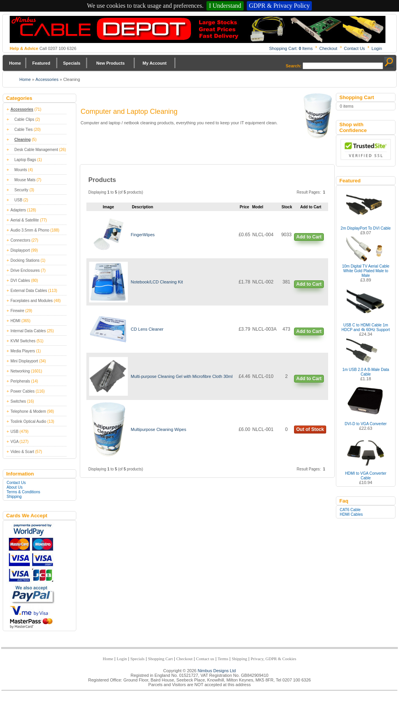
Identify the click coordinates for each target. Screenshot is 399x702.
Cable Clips (24, 119)
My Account (155, 63)
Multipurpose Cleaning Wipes (158, 429)
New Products (110, 63)
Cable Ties (23, 129)
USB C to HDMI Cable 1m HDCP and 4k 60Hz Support (366, 327)
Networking (20, 371)
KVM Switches (22, 341)
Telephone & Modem (28, 411)
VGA (14, 441)
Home (15, 63)
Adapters (18, 210)
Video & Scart (22, 452)
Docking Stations (25, 260)
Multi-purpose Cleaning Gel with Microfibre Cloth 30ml (182, 376)
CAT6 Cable (350, 510)
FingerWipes (143, 234)
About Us (14, 487)
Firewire (17, 311)
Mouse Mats (24, 180)
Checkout (328, 48)
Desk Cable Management (36, 150)
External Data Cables (28, 290)
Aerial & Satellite (24, 220)
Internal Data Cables (28, 331)
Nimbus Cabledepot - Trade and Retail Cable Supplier (197, 29)
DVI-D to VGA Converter (366, 424)
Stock (287, 207)
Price (244, 207)
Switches (18, 401)
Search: (293, 66)
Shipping (14, 496)
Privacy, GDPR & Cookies (273, 658)
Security (21, 190)
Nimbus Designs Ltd (217, 670)
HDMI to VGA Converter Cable (366, 475)
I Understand (225, 5)
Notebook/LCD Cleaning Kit (157, 282)
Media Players (22, 351)
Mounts (20, 170)
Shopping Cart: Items (291, 48)
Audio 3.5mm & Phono (29, 230)
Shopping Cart (160, 658)
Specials (72, 63)
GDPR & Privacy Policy (279, 5)
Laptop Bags (25, 160)
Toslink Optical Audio (28, 421)
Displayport (20, 250)
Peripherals (20, 381)
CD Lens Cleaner (147, 329)
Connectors (20, 240)
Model (257, 207)
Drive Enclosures (25, 270)
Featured (41, 63)
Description (142, 207)
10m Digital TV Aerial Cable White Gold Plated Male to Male (365, 271)
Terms (223, 658)
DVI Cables (20, 280)
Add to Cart (309, 237)
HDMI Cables (351, 514)
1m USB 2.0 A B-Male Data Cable (365, 371)
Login (376, 48)
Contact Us (354, 48)
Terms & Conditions (23, 492)
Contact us (205, 658)
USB (18, 200)
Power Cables (22, 391)
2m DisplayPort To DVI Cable (365, 228)
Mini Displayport (24, 361)
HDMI (15, 321)
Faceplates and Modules (31, 301)
